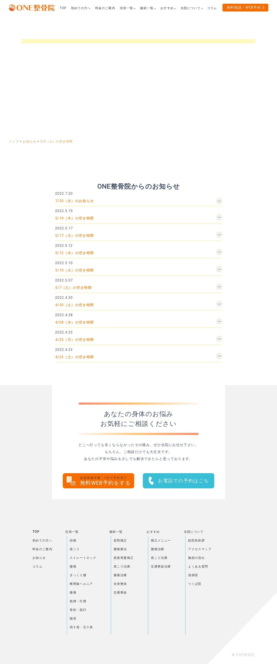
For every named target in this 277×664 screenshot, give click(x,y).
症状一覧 (72, 531)
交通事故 (120, 592)
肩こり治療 (122, 566)
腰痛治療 (157, 549)
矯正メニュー (161, 540)
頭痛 (73, 540)
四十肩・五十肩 (81, 627)
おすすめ (153, 531)
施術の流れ (196, 557)
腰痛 (73, 566)
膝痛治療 (120, 575)
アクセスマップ (199, 549)
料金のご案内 (42, 549)
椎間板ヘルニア (81, 583)
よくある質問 (198, 566)
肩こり (75, 549)
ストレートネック (83, 557)
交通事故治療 (161, 566)
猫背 (73, 618)
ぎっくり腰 (78, 575)
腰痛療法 (120, 549)
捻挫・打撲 (78, 601)
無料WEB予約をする (107, 481)
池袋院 (193, 575)
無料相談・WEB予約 (244, 7)
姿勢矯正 (120, 540)
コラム (37, 566)
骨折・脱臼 (78, 610)
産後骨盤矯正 (124, 557)
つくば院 (194, 583)
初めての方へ (42, 540)
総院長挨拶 (196, 540)
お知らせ (39, 557)
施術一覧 (115, 531)
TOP (35, 531)
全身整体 (120, 583)
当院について (194, 531)
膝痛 (73, 592)
